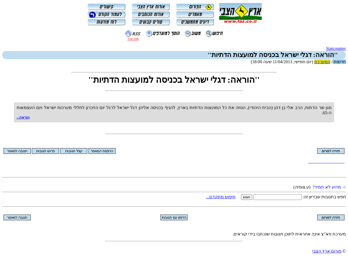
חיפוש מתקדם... (220, 197)
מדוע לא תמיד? (327, 187)
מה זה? (132, 39)
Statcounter (336, 48)
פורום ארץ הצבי (326, 251)
